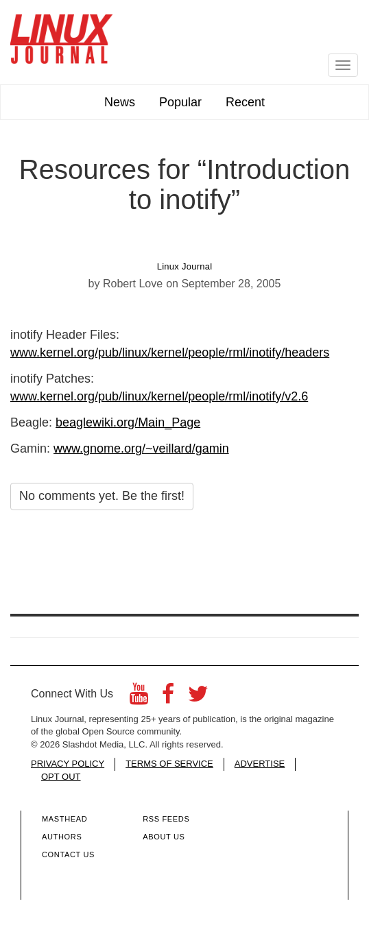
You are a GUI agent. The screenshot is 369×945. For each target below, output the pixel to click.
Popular (180, 102)
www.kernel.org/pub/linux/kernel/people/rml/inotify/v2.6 (159, 396)
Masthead (64, 819)
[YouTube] (139, 698)
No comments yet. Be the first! (101, 496)
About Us (163, 837)
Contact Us (68, 854)
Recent (245, 102)
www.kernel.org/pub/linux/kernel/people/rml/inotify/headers (169, 352)
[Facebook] (168, 698)
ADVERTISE (260, 763)
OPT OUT (61, 776)
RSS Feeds (166, 819)
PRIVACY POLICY (67, 763)
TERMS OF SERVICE (169, 763)
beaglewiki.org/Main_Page (128, 422)
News (119, 102)
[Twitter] (198, 698)
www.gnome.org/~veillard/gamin (141, 448)
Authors (62, 837)
